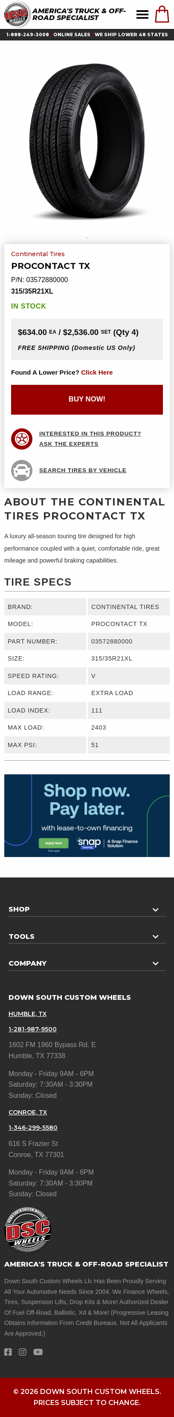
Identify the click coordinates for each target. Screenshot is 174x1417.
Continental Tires (38, 254)
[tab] (87, 906)
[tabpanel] (87, 141)
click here (97, 372)
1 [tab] (87, 238)
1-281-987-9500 (33, 1029)
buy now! (87, 399)
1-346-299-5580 (33, 1127)
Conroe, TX (28, 1112)
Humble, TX (27, 1014)
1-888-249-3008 (27, 35)
